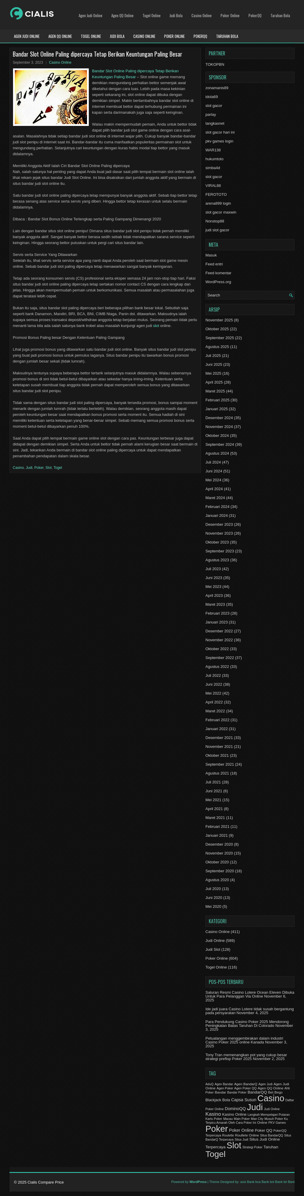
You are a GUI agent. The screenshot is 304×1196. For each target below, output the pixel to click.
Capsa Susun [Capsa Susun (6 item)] (243, 1099)
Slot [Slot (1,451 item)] (234, 1145)
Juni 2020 (213, 897)
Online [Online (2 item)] (262, 1122)
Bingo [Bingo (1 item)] (278, 1092)
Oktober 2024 (217, 435)
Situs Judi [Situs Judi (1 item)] (241, 1139)
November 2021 (219, 746)
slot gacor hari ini (220, 132)
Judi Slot (212, 949)
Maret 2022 (215, 711)
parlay (210, 114)
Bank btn (294, 1182)
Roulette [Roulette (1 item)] (228, 1135)
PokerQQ (255, 15)
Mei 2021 (213, 800)
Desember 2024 (219, 418)
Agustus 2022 (217, 666)
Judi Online (215, 940)
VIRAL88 (213, 185)
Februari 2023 (217, 613)
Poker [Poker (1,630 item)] (216, 1129)
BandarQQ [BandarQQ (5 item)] (257, 1092)
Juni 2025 (213, 364)
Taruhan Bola (280, 15)
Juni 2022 (213, 684)
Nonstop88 (214, 221)
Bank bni (268, 1182)
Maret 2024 (215, 498)
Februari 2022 (217, 720)
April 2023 (214, 595)
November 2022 (219, 640)
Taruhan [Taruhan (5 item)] (271, 1147)
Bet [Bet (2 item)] (270, 1092)
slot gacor (213, 105)
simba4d (212, 168)
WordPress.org (218, 282)
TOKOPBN (214, 64)
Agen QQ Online (122, 15)
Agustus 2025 (217, 346)
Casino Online (201, 15)
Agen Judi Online (90, 15)
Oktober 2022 (217, 649)
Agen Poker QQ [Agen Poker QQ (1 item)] (245, 1088)
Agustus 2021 (217, 773)
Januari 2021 (216, 835)
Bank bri (281, 1182)
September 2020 (219, 871)
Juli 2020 (213, 888)
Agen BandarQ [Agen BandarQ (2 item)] (245, 1084)
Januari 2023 (216, 622)
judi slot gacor (217, 230)
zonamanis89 (216, 88)
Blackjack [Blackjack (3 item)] (213, 1100)
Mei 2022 (213, 693)
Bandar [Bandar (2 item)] (220, 1092)
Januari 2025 (216, 409)
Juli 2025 (213, 355)
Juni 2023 (213, 577)
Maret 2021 (215, 817)
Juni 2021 (213, 791)
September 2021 (219, 764)
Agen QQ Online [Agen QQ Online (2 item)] (271, 1088)
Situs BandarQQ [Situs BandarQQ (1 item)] (271, 1135)
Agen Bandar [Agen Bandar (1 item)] (224, 1084)
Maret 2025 (215, 391)
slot (156, 325)
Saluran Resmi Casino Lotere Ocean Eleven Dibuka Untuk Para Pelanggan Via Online (249, 994)
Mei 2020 (213, 906)
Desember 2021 (219, 737)
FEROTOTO (216, 194)
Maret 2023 (215, 604)
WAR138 (213, 150)
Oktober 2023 (217, 542)
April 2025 (214, 382)
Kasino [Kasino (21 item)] (213, 1114)
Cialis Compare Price (46, 1182)
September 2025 (219, 338)
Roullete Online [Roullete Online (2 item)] (247, 1135)
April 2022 (214, 702)
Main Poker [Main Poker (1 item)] (242, 1118)
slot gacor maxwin (220, 212)
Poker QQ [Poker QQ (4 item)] (263, 1130)
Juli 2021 (213, 782)
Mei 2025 (213, 373)
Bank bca (254, 1182)
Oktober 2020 (217, 862)
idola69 (211, 96)
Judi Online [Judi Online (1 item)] (272, 1109)
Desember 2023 (219, 524)
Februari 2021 (217, 826)
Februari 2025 (217, 400)
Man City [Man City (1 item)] (257, 1118)
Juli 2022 (213, 675)
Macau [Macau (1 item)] (228, 1118)
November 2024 (219, 426)
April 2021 (214, 809)
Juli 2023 (213, 569)
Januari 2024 (216, 515)
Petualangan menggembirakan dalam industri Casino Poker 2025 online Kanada (244, 1040)
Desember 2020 (219, 844)
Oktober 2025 (217, 329)
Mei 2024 (213, 480)
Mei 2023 (213, 586)
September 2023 (219, 551)
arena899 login (218, 203)
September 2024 (219, 444)
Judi (29, 468)
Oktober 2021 (217, 755)
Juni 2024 (213, 471)
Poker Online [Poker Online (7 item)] (241, 1130)
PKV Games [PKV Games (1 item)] (277, 1122)
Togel (57, 468)
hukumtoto (214, 159)
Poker (39, 468)
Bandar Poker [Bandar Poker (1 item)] (236, 1092)
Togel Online (151, 15)
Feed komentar (218, 273)
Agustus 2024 (217, 453)
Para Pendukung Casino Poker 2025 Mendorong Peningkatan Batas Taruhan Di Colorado (247, 1023)
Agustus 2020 (217, 880)
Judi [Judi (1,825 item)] (255, 1107)
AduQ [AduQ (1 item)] (209, 1084)
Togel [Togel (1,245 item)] (215, 1154)
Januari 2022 (216, 729)
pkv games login (219, 141)
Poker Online (230, 15)
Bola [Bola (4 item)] (226, 1100)
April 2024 (214, 489)
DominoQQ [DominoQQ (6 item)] (235, 1108)
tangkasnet (214, 123)
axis (243, 1182)
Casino (18, 468)
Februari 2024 (217, 506)
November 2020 (219, 853)
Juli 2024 (213, 462)
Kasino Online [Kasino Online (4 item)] (234, 1114)
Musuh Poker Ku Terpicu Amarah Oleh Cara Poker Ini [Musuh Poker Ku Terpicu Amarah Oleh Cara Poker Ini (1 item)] (246, 1120)
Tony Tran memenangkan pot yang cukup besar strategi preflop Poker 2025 (246, 1057)
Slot (48, 468)
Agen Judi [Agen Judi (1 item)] (265, 1084)
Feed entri (214, 264)
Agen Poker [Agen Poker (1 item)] (225, 1088)
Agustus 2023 (217, 560)
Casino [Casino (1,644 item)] (270, 1098)
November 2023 (219, 533)
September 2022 (219, 657)
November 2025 (219, 320)
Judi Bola (176, 15)
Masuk (211, 255)
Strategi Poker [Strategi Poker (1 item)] (252, 1147)
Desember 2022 (219, 631)
